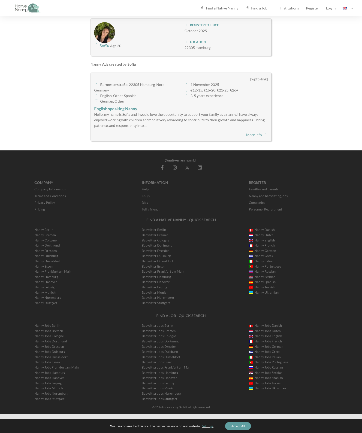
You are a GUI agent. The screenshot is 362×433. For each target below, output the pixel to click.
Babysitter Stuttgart (156, 303)
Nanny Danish (262, 230)
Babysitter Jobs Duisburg (160, 352)
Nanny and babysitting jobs (268, 196)
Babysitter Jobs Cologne (159, 336)
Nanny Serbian (262, 277)
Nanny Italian (261, 261)
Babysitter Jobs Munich (158, 388)
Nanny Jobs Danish (265, 325)
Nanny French (262, 245)
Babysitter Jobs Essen (157, 362)
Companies (257, 202)
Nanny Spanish (262, 282)
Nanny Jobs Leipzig (48, 383)
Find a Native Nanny (219, 8)
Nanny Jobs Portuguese (268, 362)
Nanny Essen (43, 266)
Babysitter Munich (155, 292)
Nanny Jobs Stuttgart (49, 399)
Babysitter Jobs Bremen (159, 331)
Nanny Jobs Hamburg (49, 373)
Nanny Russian (262, 271)
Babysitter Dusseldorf (157, 261)
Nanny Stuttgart (45, 303)
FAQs (146, 196)
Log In (331, 8)
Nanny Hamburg (46, 277)
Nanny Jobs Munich (48, 388)
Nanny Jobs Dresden (49, 346)
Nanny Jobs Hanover (49, 378)
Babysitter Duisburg (156, 256)
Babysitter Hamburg (156, 277)
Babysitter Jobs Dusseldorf (161, 357)
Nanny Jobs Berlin (47, 325)
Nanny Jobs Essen (47, 362)
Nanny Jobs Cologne (49, 336)
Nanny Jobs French (265, 341)
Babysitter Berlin (154, 230)
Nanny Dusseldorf (47, 261)
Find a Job (256, 8)
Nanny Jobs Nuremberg (51, 393)
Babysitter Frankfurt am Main (163, 271)
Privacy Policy (44, 202)
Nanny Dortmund (47, 245)
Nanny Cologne (45, 240)
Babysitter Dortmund (157, 245)
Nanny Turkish (262, 287)
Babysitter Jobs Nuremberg (161, 393)
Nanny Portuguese (265, 266)
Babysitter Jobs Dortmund (161, 341)
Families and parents (263, 189)
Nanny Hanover (45, 282)
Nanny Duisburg (46, 256)
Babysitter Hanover (156, 282)
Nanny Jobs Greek (264, 352)
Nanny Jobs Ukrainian (267, 388)
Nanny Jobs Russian (266, 367)
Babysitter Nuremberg (158, 297)
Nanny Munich (45, 292)
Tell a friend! (151, 209)
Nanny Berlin (43, 230)
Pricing (39, 209)
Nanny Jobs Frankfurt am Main (56, 367)
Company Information (50, 189)
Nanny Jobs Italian (265, 357)
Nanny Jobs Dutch (265, 331)
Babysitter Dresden (155, 251)
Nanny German (262, 251)
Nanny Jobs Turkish (265, 383)
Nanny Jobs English (265, 336)
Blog (145, 202)
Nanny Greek (261, 256)
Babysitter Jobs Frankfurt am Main (166, 367)
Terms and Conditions (50, 196)
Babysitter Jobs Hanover (159, 378)
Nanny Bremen (45, 235)
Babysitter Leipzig (154, 287)
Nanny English (262, 240)
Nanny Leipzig (44, 287)
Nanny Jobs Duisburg (49, 352)
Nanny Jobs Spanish (266, 378)
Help (145, 189)
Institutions (286, 8)
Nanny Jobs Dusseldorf (51, 357)
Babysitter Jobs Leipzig (158, 383)
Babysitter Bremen (155, 235)
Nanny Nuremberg (47, 297)
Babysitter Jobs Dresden (159, 346)
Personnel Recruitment (265, 209)
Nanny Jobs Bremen (48, 331)
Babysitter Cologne (155, 240)
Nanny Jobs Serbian (266, 373)
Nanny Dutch (261, 235)
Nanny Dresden (45, 251)
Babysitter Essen (153, 266)
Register (312, 8)
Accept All (238, 426)
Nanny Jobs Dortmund (50, 341)
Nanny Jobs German (266, 346)
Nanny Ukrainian (264, 292)
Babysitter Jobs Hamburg (160, 373)
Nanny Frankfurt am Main (53, 271)
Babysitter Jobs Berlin (157, 325)
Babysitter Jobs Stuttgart (159, 399)
